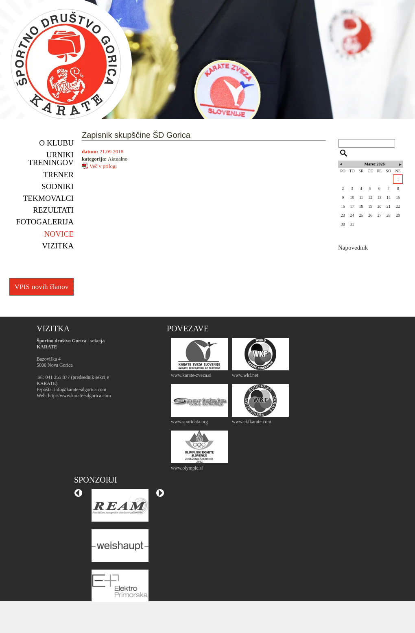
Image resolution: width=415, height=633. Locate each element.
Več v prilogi (103, 166)
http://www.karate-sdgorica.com (79, 395)
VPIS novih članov (41, 287)
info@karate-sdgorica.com (80, 389)
